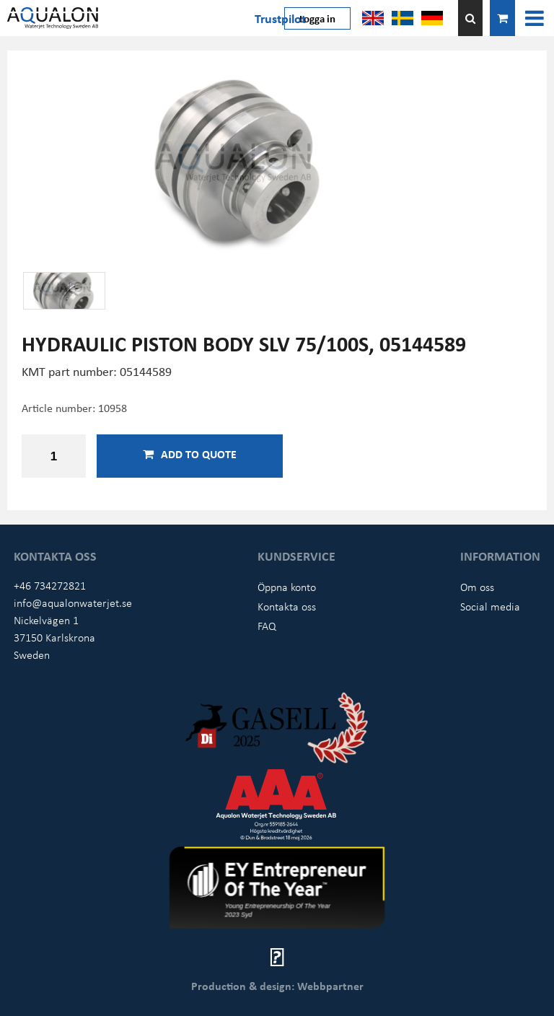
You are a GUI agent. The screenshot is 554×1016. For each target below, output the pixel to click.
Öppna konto (287, 587)
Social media (490, 606)
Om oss (477, 587)
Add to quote (190, 454)
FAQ (267, 626)
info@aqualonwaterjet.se (73, 602)
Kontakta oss (287, 606)
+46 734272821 (50, 585)
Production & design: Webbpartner (277, 986)
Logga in (317, 18)
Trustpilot (280, 18)
